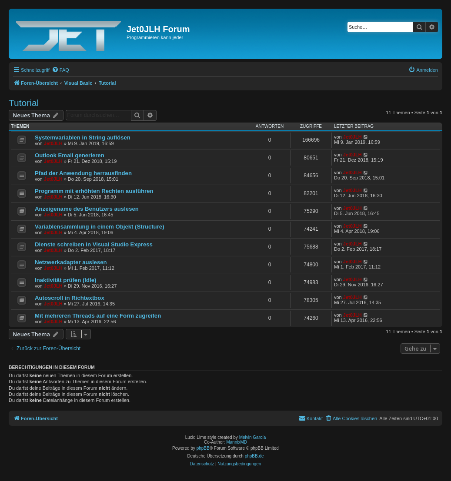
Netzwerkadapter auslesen (71, 262)
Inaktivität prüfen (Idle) (65, 280)
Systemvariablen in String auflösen (82, 137)
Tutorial (24, 103)
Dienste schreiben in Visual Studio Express (94, 244)
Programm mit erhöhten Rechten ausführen (94, 191)
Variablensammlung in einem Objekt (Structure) (99, 226)
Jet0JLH (53, 143)
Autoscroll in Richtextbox (69, 298)
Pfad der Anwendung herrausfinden (83, 173)
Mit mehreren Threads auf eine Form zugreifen (98, 315)
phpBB (203, 448)
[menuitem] (60, 70)
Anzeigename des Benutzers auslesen (87, 209)
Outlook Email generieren (69, 155)
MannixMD (236, 442)
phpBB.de (254, 456)
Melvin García (252, 437)
